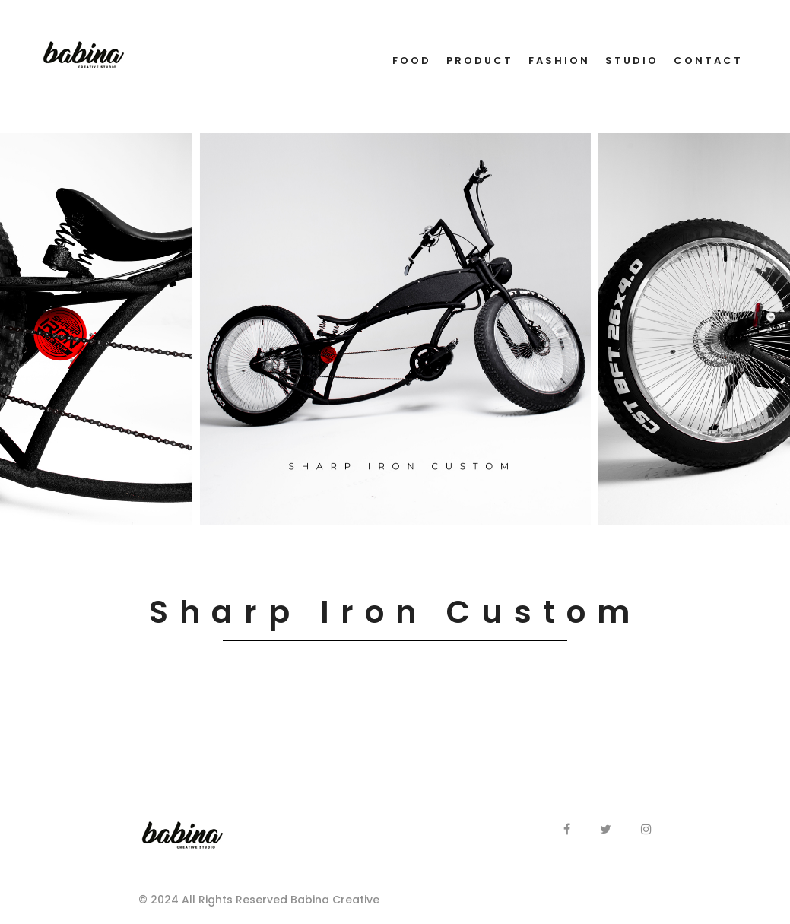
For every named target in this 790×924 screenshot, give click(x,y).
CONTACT (708, 60)
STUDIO (631, 60)
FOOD (411, 60)
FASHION (559, 60)
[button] (8, 535)
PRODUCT (479, 60)
